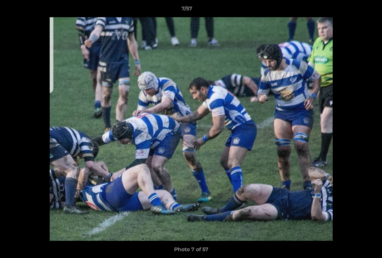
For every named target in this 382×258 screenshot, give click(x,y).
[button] (352, 10)
